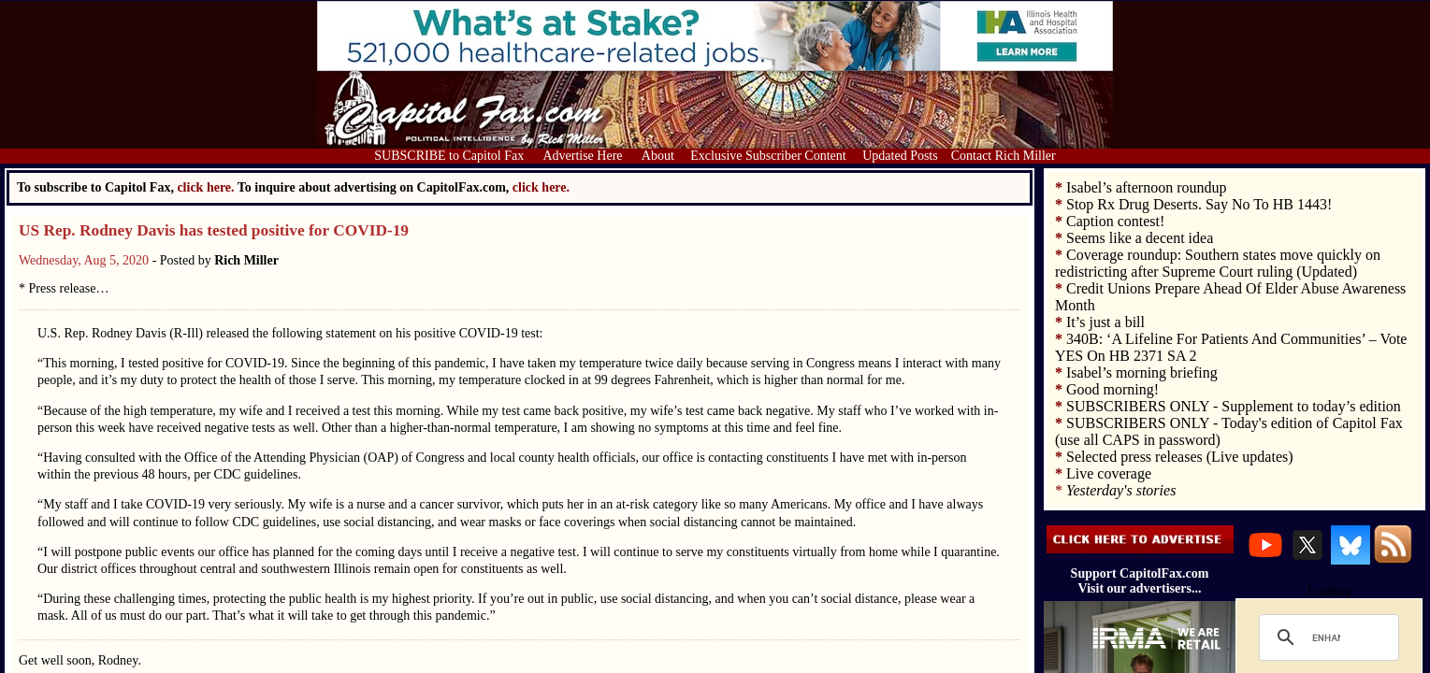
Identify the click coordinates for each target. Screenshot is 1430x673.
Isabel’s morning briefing (1142, 372)
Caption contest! (1115, 221)
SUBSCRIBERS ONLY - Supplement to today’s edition (1233, 406)
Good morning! (1112, 389)
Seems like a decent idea (1139, 238)
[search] (1326, 637)
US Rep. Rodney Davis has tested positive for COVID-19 (214, 230)
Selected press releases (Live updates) (1179, 457)
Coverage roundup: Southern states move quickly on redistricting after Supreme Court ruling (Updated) (1217, 263)
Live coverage (1108, 473)
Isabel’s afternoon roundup (1146, 187)
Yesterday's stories (1121, 490)
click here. (541, 187)
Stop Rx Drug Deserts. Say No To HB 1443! (1199, 204)
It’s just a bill (1105, 322)
